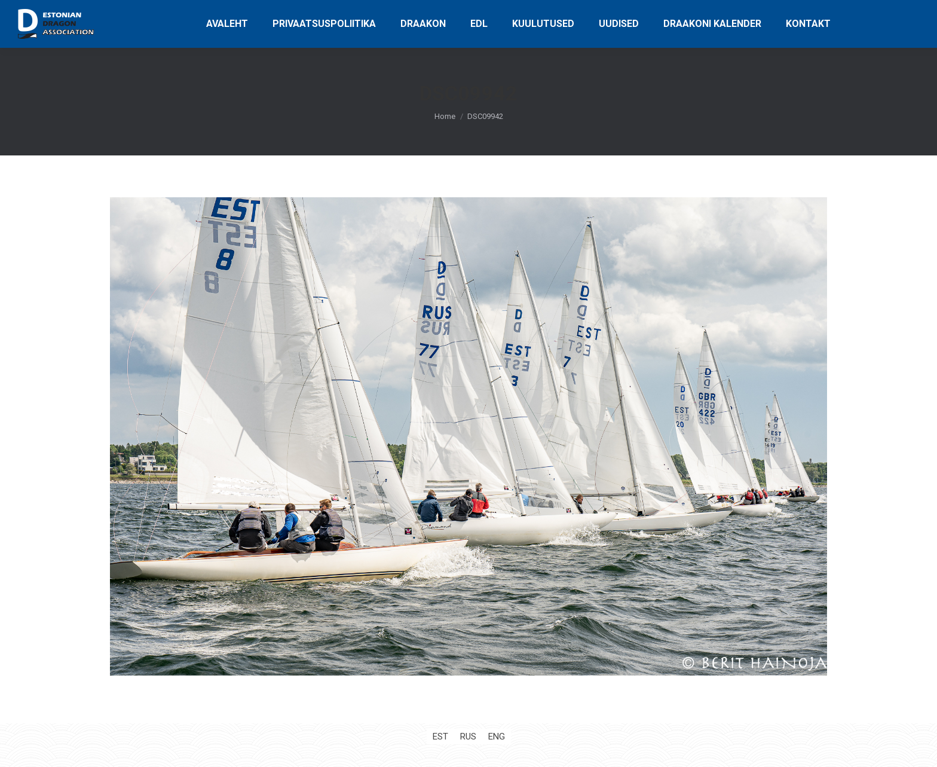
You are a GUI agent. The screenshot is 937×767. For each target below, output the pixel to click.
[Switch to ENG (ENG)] (496, 737)
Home (444, 116)
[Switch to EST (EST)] (440, 737)
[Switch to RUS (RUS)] (468, 737)
